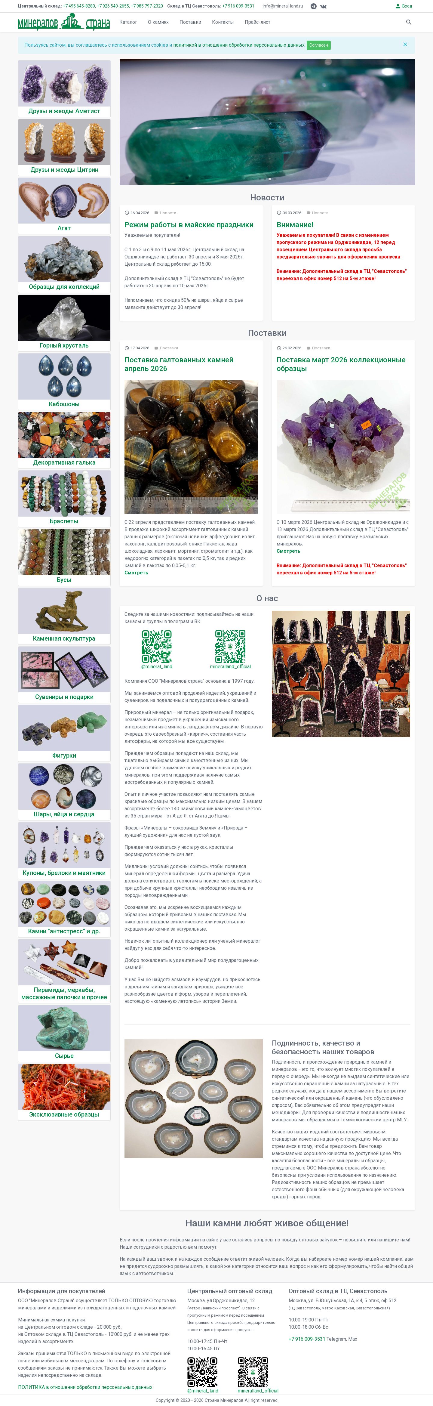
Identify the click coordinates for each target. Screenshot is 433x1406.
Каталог (128, 22)
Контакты (223, 22)
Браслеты (64, 521)
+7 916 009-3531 (237, 6)
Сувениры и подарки (64, 696)
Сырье (64, 1055)
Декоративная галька (64, 462)
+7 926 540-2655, (113, 6)
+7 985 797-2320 (147, 6)
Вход (403, 6)
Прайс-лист (257, 22)
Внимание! (295, 225)
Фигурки (64, 755)
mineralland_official (230, 666)
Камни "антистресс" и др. (64, 931)
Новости (165, 212)
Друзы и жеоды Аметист (64, 111)
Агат (64, 228)
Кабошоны (64, 404)
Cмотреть (136, 573)
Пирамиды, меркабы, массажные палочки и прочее (64, 993)
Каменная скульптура (64, 638)
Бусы (64, 579)
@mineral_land (156, 666)
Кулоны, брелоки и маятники (64, 872)
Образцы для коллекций (64, 286)
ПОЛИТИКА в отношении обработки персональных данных (85, 1387)
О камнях (158, 22)
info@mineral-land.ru (283, 6)
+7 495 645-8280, (79, 6)
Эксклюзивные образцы (64, 1114)
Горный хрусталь (64, 345)
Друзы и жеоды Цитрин (64, 169)
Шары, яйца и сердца (64, 814)
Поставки (190, 22)
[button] (260, 179)
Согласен (318, 45)
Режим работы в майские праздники (188, 225)
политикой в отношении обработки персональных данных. (240, 45)
